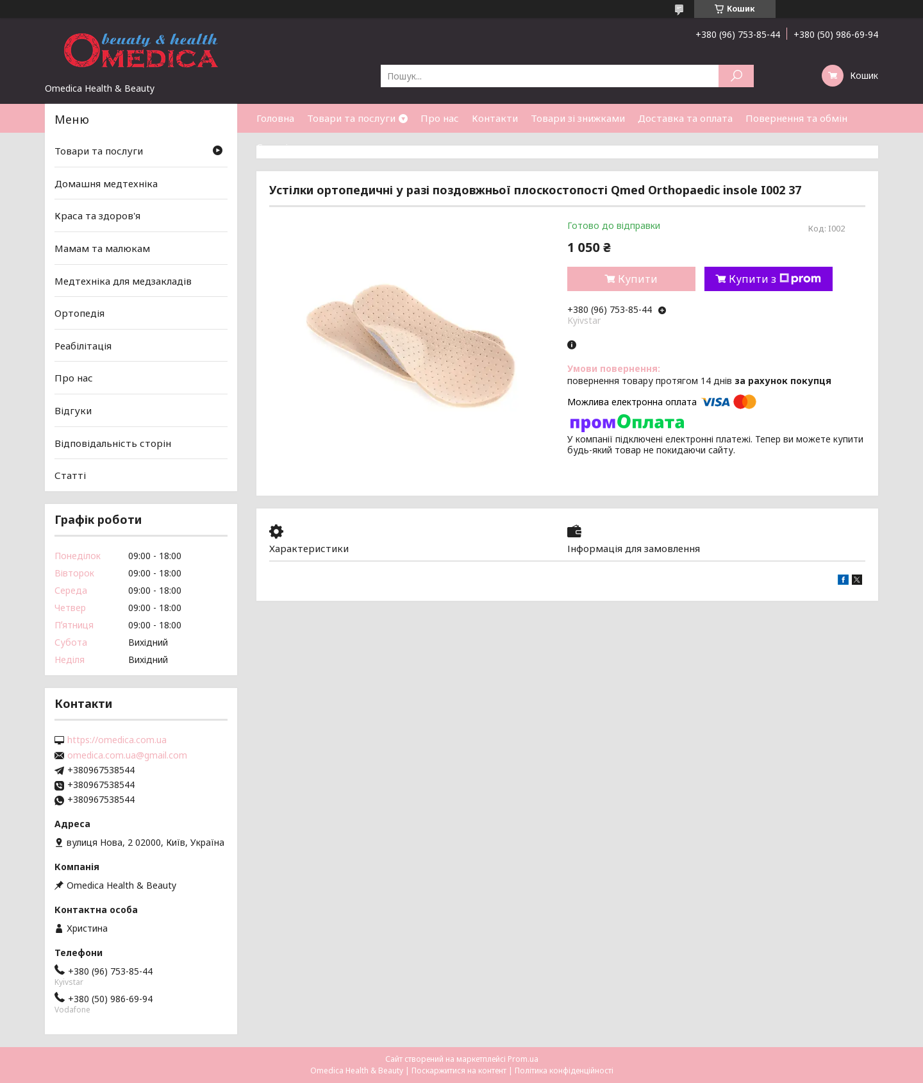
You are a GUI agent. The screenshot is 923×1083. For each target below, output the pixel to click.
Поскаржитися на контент (459, 1070)
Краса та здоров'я (97, 215)
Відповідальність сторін (112, 443)
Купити (638, 279)
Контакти (495, 118)
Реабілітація (83, 345)
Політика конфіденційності (564, 1070)
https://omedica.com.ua (117, 740)
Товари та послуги (351, 118)
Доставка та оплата (685, 118)
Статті (272, 146)
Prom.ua (523, 1059)
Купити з (775, 279)
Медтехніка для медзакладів (123, 280)
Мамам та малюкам (102, 248)
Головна (275, 118)
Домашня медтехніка (106, 183)
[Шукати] (736, 76)
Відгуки (73, 410)
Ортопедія (79, 312)
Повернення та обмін (796, 118)
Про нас (439, 118)
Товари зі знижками (578, 118)
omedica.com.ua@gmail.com (127, 755)
